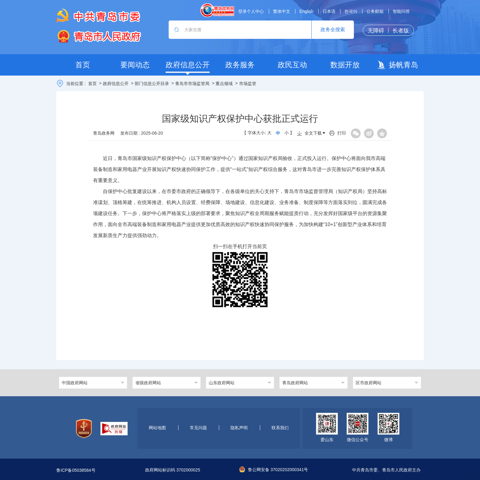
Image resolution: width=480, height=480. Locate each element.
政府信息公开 (116, 83)
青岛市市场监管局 (192, 83)
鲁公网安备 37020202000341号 (273, 469)
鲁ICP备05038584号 (76, 470)
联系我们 (280, 427)
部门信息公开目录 (152, 83)
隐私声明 (239, 427)
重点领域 (224, 83)
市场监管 (247, 83)
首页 (92, 83)
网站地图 (157, 427)
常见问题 (198, 427)
